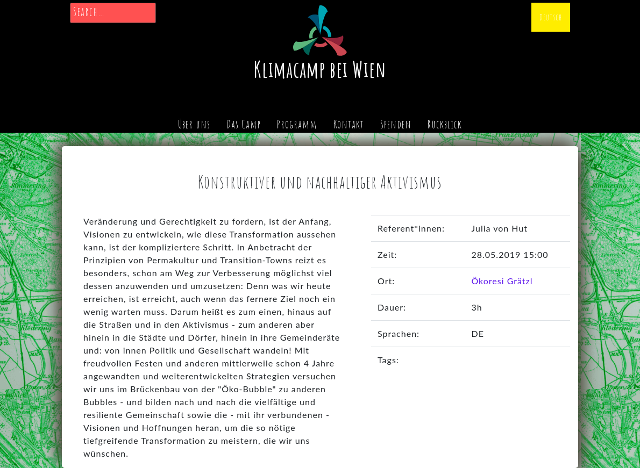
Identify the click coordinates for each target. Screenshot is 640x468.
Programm (297, 124)
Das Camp (243, 124)
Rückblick (445, 124)
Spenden (395, 124)
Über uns (194, 124)
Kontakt (348, 124)
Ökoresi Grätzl (501, 281)
